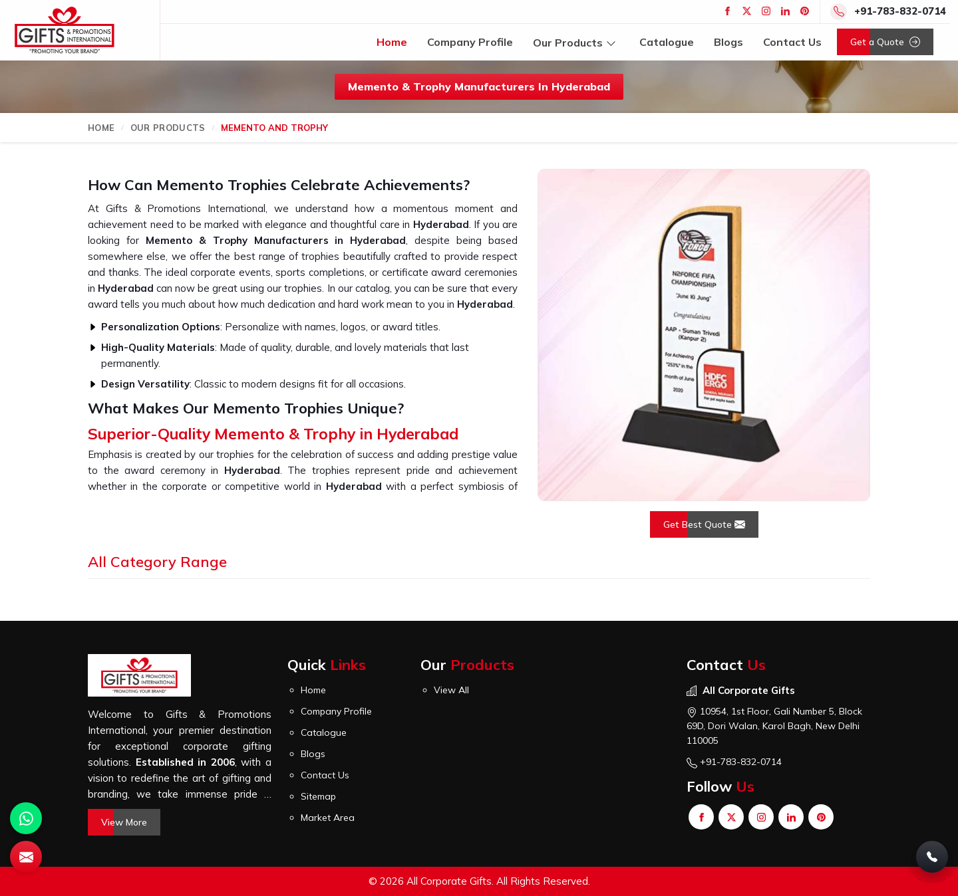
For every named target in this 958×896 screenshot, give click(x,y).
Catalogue (666, 42)
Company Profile (470, 42)
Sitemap (318, 796)
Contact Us (792, 42)
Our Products (576, 42)
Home (392, 42)
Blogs (728, 42)
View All (451, 690)
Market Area (328, 818)
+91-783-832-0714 (900, 11)
